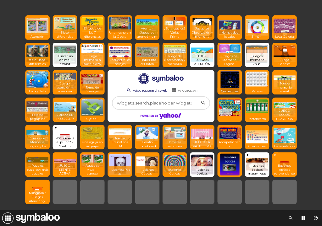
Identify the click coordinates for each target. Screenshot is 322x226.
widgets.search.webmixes (197, 90)
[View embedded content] (65, 137)
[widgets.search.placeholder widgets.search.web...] (161, 103)
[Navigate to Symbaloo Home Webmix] (30, 218)
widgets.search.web (146, 90)
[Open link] (37, 27)
